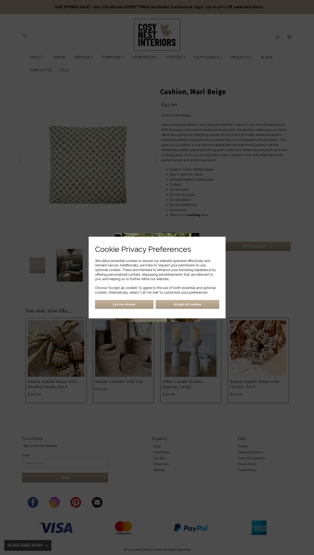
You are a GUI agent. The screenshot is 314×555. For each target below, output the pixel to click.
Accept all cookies (187, 304)
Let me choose (124, 304)
